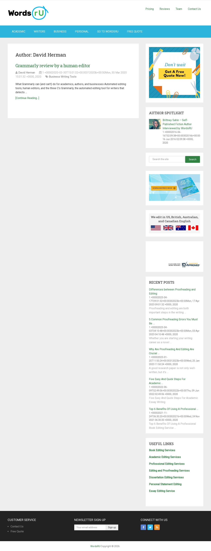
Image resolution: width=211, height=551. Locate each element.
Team (179, 9)
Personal (82, 31)
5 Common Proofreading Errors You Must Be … (173, 321)
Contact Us (194, 9)
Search (192, 159)
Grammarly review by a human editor (52, 65)
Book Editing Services (162, 450)
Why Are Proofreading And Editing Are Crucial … (171, 351)
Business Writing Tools (62, 76)
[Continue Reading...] (27, 98)
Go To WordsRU (107, 31)
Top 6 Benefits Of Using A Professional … (173, 409)
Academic (18, 31)
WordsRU (95, 546)
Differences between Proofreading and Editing (172, 291)
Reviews (165, 9)
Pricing (149, 9)
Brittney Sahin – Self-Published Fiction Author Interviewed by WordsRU (177, 124)
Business (60, 31)
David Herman (26, 72)
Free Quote (134, 31)
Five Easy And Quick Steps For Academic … (167, 381)
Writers (39, 31)
